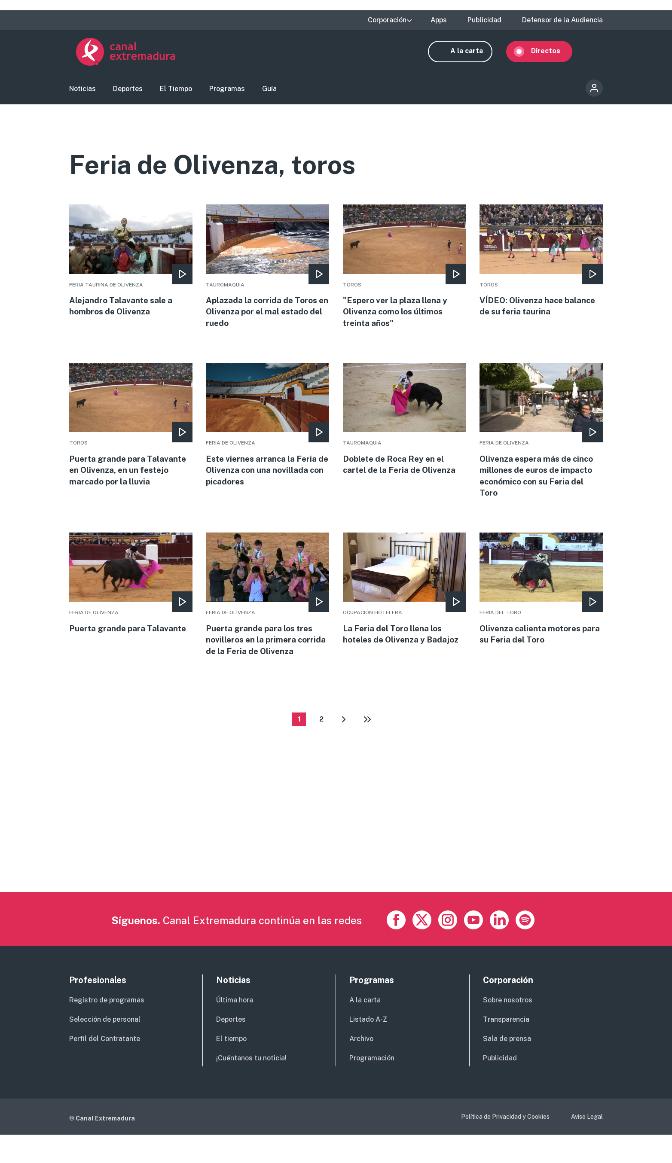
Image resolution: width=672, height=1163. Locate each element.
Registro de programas (106, 1029)
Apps (439, 20)
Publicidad (484, 20)
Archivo (361, 1067)
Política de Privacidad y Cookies (505, 1145)
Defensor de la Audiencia (562, 20)
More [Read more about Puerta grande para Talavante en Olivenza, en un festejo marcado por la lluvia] (130, 436)
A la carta (473, 55)
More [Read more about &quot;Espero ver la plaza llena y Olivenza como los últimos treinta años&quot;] (404, 276)
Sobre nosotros (507, 1029)
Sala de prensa (507, 1067)
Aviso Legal (587, 1145)
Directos (552, 55)
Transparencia (506, 1048)
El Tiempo (176, 92)
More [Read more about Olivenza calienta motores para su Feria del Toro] (541, 602)
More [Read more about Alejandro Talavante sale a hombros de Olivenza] (130, 270)
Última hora (234, 1029)
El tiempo (231, 1067)
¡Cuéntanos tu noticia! (251, 1086)
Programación (371, 1086)
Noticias (82, 92)
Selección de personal (105, 1048)
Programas (227, 92)
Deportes (128, 92)
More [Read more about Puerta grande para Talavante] (130, 596)
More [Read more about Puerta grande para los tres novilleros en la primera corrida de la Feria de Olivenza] (267, 614)
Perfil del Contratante (104, 1067)
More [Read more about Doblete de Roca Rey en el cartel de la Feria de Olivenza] (404, 430)
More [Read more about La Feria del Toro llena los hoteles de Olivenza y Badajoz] (404, 602)
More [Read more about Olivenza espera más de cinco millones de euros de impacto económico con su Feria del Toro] (541, 442)
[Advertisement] (327, 860)
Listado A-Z (368, 1048)
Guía (269, 92)
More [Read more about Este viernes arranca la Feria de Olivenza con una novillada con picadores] (267, 436)
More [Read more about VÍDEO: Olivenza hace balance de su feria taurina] (541, 270)
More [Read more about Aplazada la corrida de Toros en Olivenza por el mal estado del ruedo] (267, 276)
